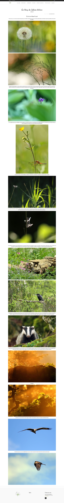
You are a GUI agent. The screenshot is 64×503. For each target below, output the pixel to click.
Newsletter (13, 0)
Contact (10, 0)
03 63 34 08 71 (51, 0)
